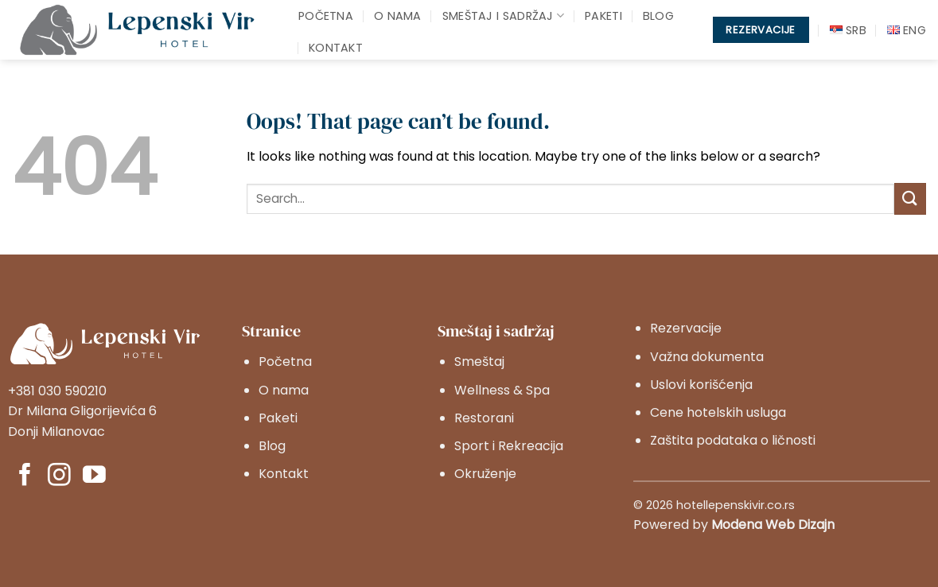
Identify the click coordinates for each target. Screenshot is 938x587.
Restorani (484, 418)
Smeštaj (479, 361)
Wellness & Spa (502, 390)
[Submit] (910, 198)
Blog (658, 16)
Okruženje (485, 474)
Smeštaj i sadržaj (503, 16)
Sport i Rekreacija (508, 446)
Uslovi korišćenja (701, 384)
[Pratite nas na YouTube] (94, 476)
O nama (398, 16)
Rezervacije (686, 328)
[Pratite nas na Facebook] (25, 476)
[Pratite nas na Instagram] (59, 476)
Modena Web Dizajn (773, 524)
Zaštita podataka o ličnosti (732, 440)
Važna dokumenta (707, 357)
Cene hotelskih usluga (718, 412)
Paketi (603, 16)
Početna (325, 16)
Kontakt (336, 48)
